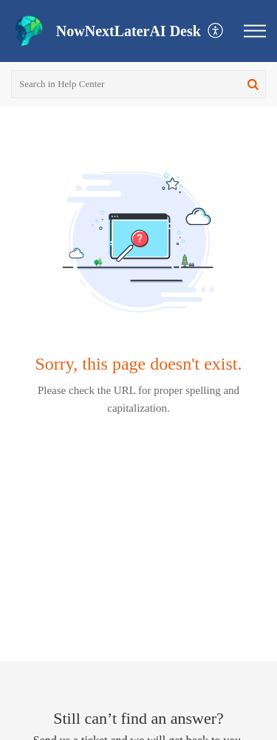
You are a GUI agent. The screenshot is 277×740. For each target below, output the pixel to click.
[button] (216, 31)
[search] (138, 84)
